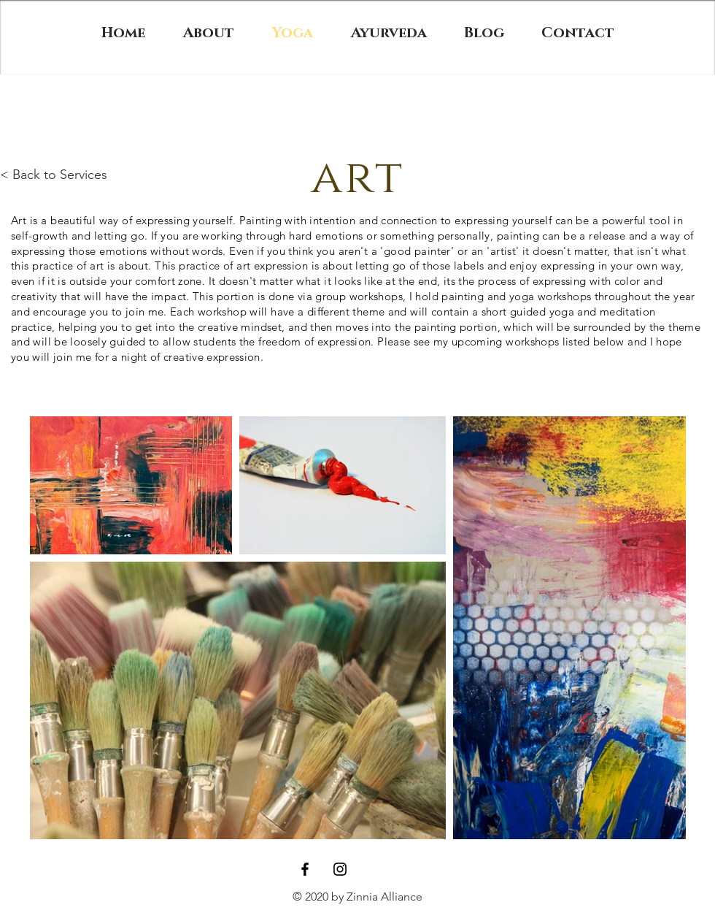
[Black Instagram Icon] (340, 869)
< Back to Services (53, 175)
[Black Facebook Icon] (305, 869)
